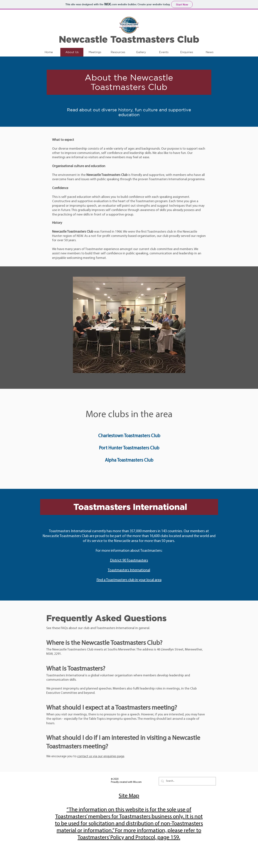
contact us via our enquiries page (100, 756)
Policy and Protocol (132, 838)
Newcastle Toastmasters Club (129, 39)
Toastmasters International (129, 570)
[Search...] (187, 781)
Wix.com (137, 782)
